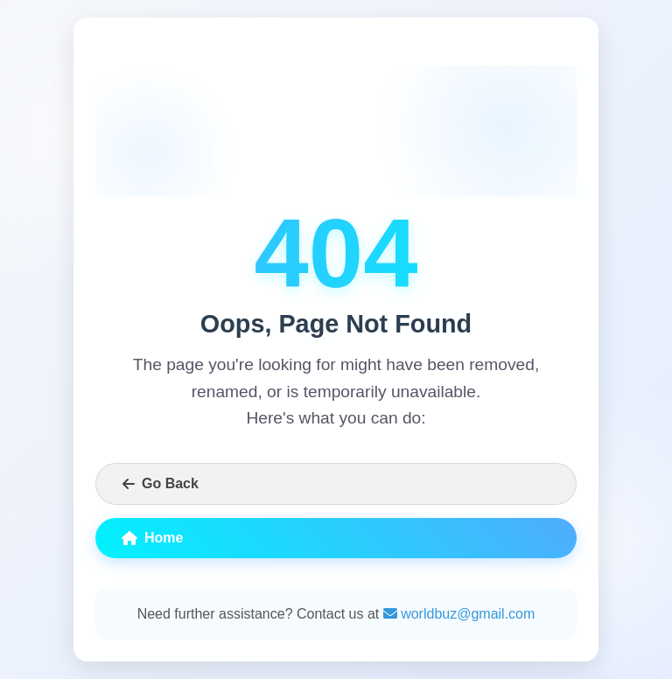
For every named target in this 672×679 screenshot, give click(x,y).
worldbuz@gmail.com (459, 613)
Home (152, 537)
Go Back (160, 483)
